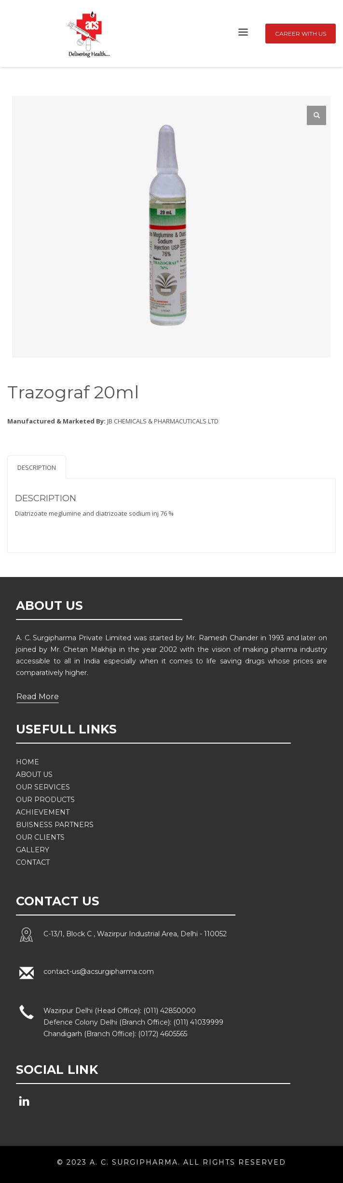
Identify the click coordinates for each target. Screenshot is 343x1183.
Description (36, 467)
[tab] (36, 467)
